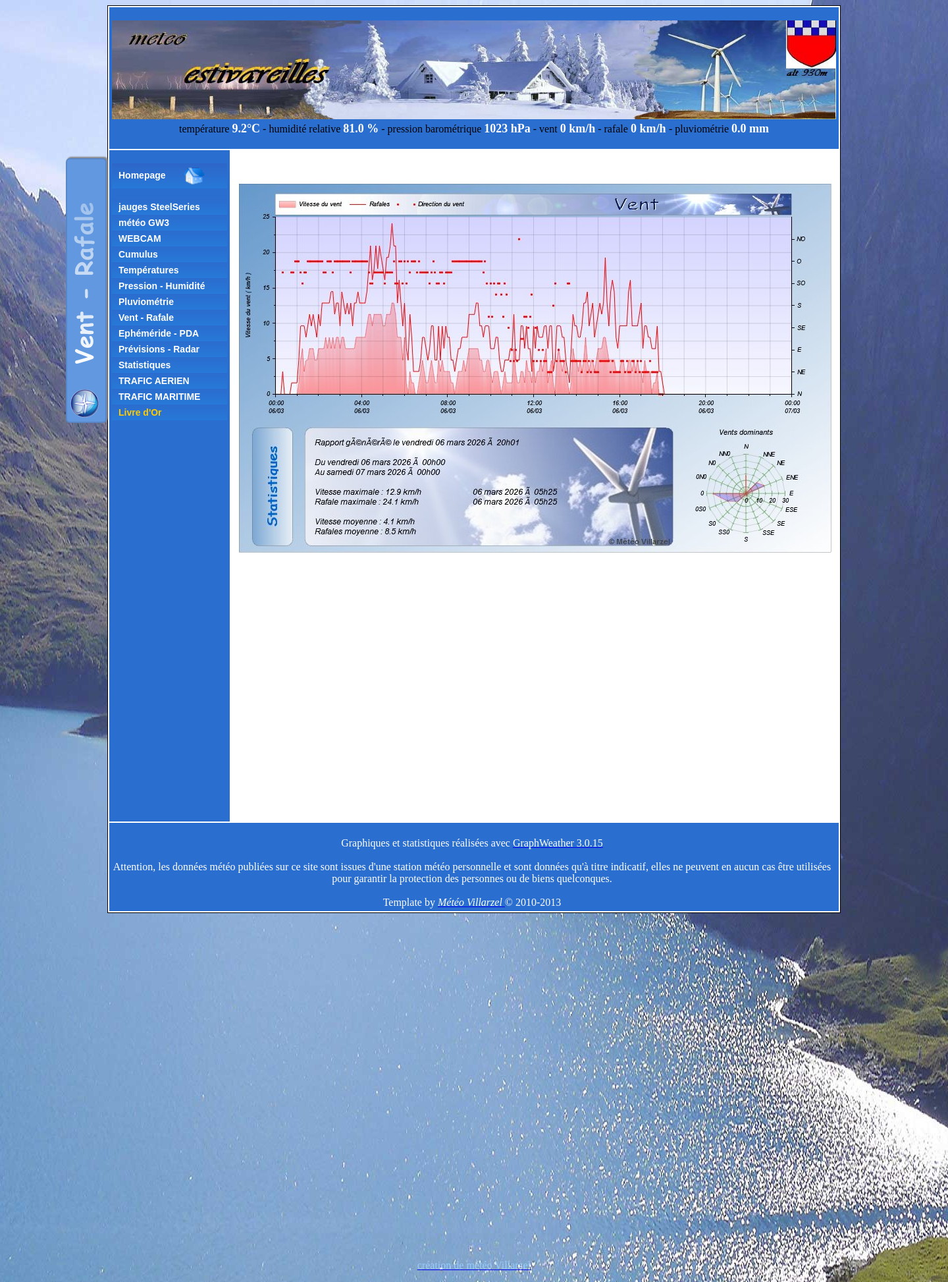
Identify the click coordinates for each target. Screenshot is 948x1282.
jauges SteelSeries (159, 207)
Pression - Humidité (161, 286)
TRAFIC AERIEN (154, 381)
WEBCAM (139, 238)
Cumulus (138, 254)
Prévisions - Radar (158, 349)
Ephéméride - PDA (158, 333)
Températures (148, 270)
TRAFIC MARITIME (159, 396)
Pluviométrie (146, 301)
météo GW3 (143, 222)
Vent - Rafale (146, 317)
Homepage (161, 176)
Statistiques (144, 365)
